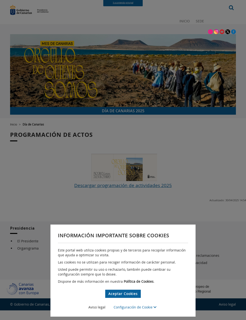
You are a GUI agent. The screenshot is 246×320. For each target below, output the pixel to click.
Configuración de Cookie (135, 307)
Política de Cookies (139, 281)
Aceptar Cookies (123, 293)
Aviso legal (96, 307)
